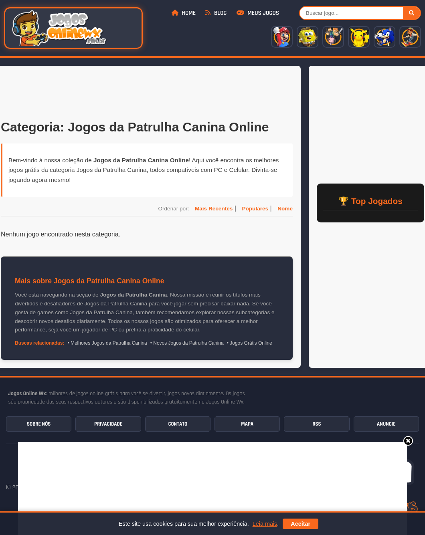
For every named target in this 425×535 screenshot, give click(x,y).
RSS (316, 424)
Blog (216, 13)
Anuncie (386, 424)
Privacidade (108, 424)
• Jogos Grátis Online (249, 343)
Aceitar (300, 524)
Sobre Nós (39, 424)
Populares (255, 209)
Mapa (247, 424)
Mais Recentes (214, 209)
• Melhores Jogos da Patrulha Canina (107, 343)
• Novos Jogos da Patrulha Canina (187, 343)
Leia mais (265, 524)
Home (184, 13)
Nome (285, 209)
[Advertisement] (147, 92)
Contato (177, 424)
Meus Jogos (258, 13)
